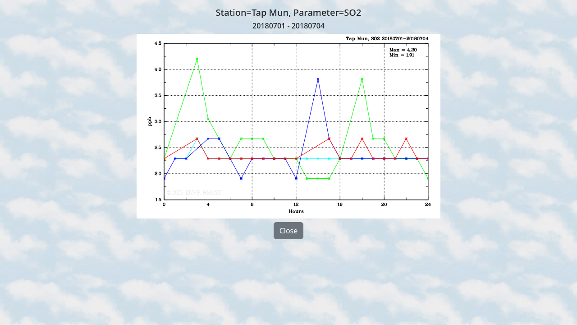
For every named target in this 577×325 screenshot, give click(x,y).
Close (288, 231)
